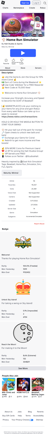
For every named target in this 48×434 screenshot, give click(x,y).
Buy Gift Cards (8, 415)
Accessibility (38, 415)
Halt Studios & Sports (13, 44)
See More (23, 368)
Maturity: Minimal (8, 47)
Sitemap (39, 420)
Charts (5, 8)
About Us (8, 411)
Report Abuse (39, 224)
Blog (30, 411)
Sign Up (25, 2)
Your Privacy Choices (22, 420)
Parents (40, 411)
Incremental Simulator (34, 216)
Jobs (20, 411)
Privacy (6, 420)
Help (20, 415)
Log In (36, 2)
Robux (42, 8)
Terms (28, 415)
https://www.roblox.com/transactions (19, 116)
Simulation (34, 212)
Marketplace (18, 8)
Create (32, 8)
